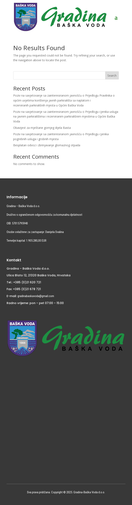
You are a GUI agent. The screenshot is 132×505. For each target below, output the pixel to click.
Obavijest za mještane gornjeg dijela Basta (42, 128)
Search (112, 75)
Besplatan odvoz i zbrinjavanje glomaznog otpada (46, 145)
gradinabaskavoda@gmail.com (36, 296)
